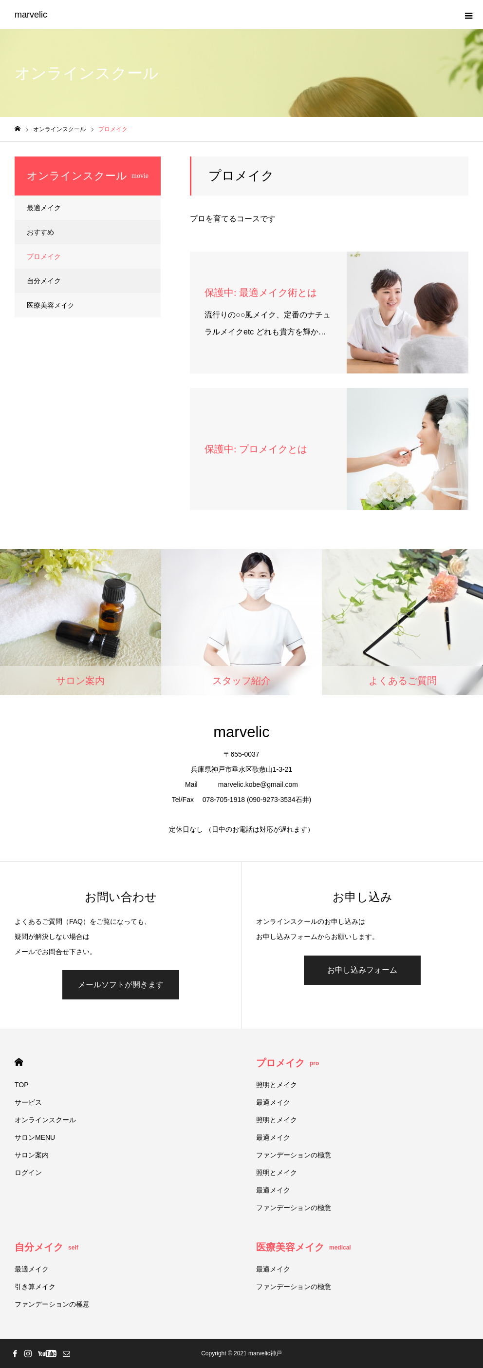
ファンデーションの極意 (293, 1155)
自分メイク (44, 281)
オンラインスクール (45, 1120)
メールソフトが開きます (121, 984)
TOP (22, 1085)
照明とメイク (276, 1085)
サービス (28, 1102)
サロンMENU (35, 1137)
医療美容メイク (50, 305)
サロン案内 (32, 1155)
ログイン (28, 1172)
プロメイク (44, 256)
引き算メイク (35, 1286)
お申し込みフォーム (362, 970)
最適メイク (44, 208)
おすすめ (40, 232)
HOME (19, 1062)
